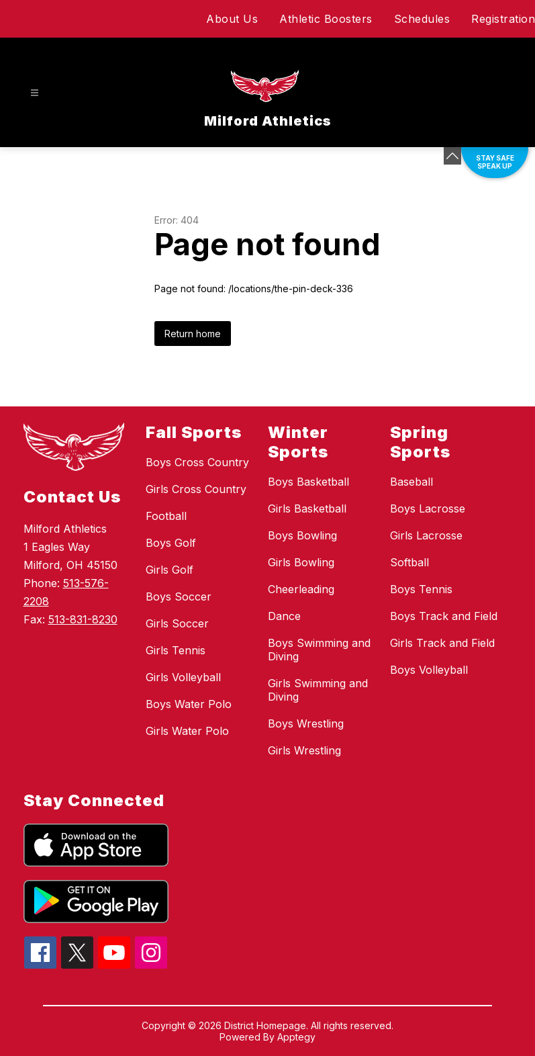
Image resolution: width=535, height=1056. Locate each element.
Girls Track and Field (442, 643)
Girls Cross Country (196, 489)
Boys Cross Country (197, 462)
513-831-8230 (82, 619)
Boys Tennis (421, 589)
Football (166, 516)
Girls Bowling (301, 562)
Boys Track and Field (443, 616)
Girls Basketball (307, 508)
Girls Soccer (177, 623)
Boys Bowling (302, 535)
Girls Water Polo (187, 731)
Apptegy (296, 1037)
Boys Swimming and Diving (319, 649)
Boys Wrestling (306, 723)
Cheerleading (301, 589)
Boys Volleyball (429, 669)
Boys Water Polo (189, 704)
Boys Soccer (178, 596)
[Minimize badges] (452, 156)
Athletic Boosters (326, 19)
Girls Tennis (175, 650)
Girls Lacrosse (426, 535)
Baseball (411, 481)
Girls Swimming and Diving (318, 689)
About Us (232, 19)
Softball (409, 562)
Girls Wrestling (304, 750)
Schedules (422, 19)
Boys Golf (171, 542)
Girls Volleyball (183, 677)
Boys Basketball (308, 481)
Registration (503, 19)
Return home (192, 333)
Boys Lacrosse (427, 508)
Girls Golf (169, 569)
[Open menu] (34, 93)
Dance (284, 616)
